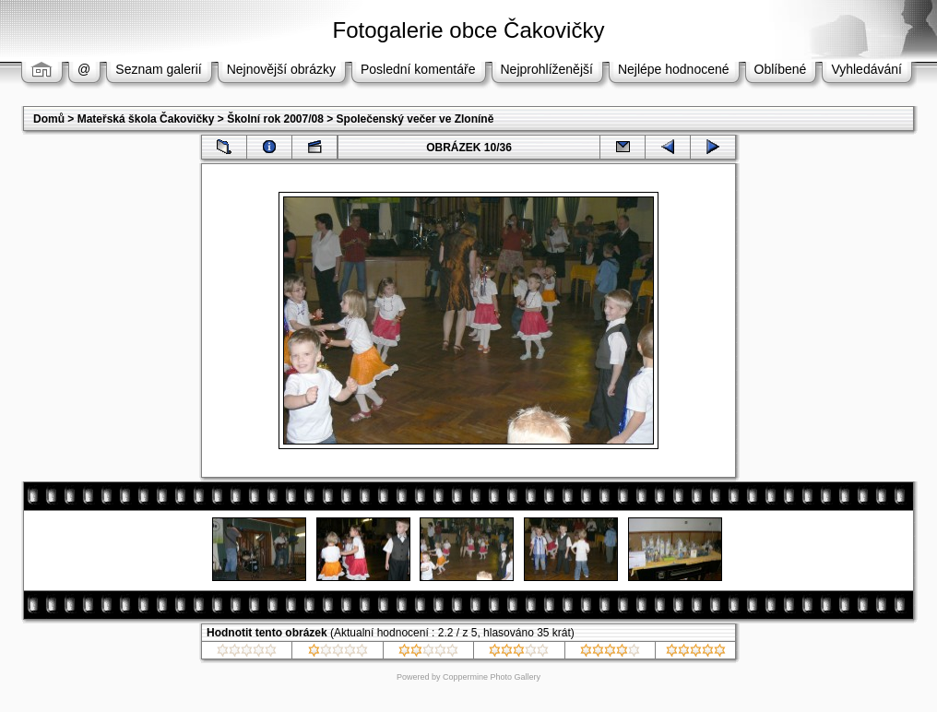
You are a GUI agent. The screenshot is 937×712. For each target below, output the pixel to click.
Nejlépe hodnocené (673, 69)
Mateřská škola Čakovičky (146, 119)
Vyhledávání (866, 69)
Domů (49, 119)
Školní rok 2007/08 (275, 119)
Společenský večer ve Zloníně (415, 119)
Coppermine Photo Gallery (491, 677)
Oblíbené (780, 69)
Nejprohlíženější (547, 69)
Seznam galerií (158, 69)
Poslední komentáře (418, 69)
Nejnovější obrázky (281, 69)
